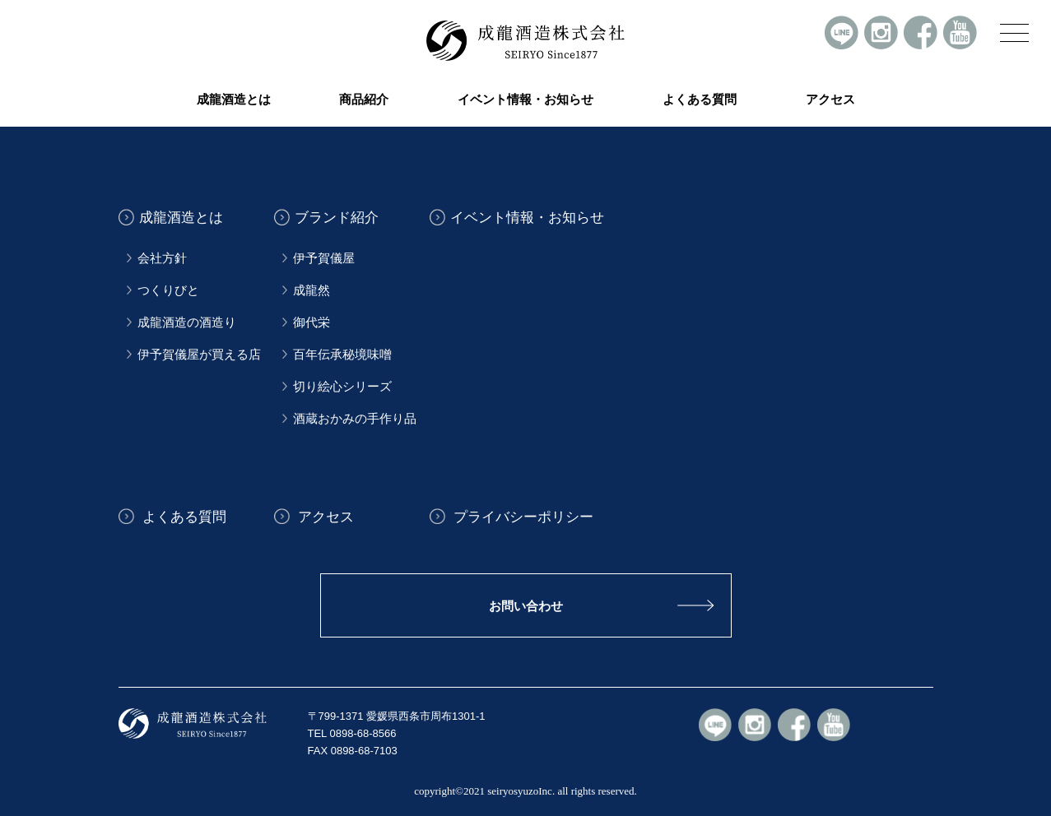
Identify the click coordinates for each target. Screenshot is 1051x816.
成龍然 (311, 290)
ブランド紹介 (337, 217)
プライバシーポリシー (521, 516)
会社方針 (162, 258)
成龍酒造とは (181, 217)
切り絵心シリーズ (342, 386)
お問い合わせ (526, 606)
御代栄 (311, 322)
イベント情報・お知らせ (525, 99)
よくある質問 (700, 99)
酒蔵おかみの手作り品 (354, 418)
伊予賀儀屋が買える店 (199, 354)
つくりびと (168, 290)
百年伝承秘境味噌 (342, 354)
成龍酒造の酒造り (186, 322)
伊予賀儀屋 (324, 258)
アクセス (830, 99)
